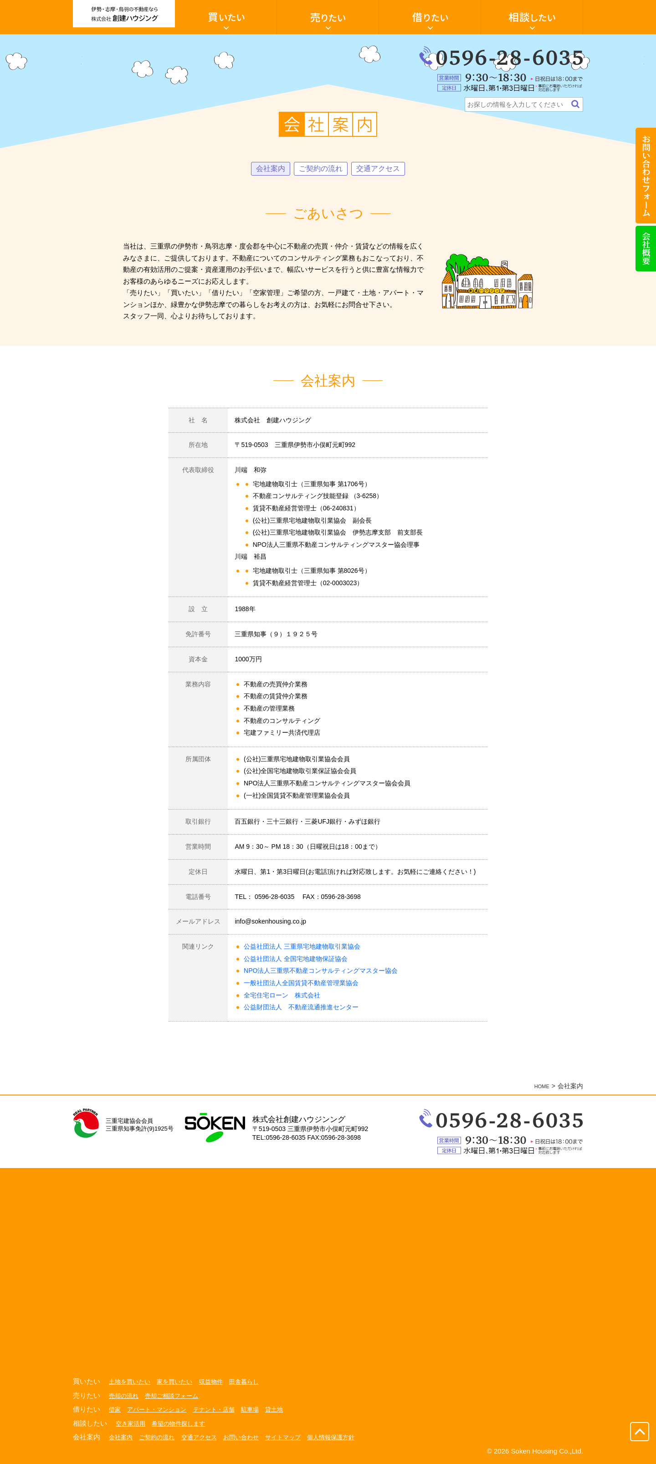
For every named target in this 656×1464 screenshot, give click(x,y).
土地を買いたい (131, 1382)
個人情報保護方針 (345, 1438)
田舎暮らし (253, 1382)
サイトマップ (294, 1438)
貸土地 (284, 1410)
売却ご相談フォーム (176, 1396)
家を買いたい (179, 1382)
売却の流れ (125, 1396)
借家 (115, 1410)
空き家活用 (132, 1424)
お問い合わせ (250, 1438)
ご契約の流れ (319, 169)
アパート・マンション (160, 1410)
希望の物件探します (182, 1424)
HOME (539, 1086)
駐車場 (259, 1410)
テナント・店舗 (221, 1410)
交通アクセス (382, 169)
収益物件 (218, 1382)
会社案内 (265, 169)
